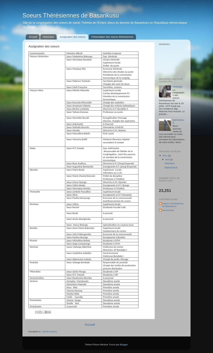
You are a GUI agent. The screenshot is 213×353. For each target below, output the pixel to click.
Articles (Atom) (49, 331)
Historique (48, 36)
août (167, 159)
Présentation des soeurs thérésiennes (112, 36)
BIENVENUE (171, 167)
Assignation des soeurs (73, 36)
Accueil (33, 36)
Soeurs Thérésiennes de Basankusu (70, 15)
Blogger (124, 344)
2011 (165, 155)
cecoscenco (168, 210)
